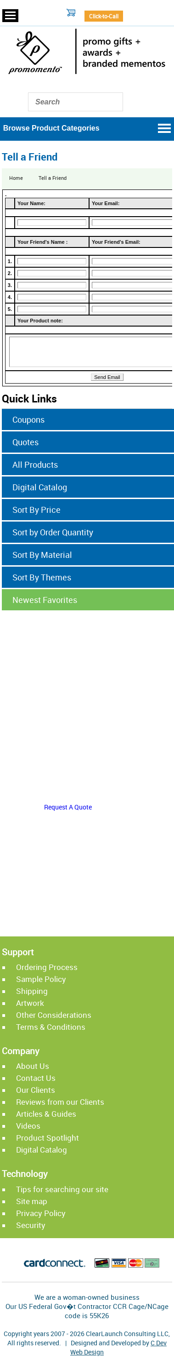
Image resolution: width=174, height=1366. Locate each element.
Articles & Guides (46, 1113)
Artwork (30, 1003)
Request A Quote (68, 807)
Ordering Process (47, 967)
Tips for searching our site (62, 1189)
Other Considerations (53, 1015)
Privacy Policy (41, 1213)
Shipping (32, 991)
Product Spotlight (47, 1137)
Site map (31, 1201)
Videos (28, 1125)
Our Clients (35, 1090)
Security (30, 1225)
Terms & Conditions (50, 1027)
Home (16, 177)
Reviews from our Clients (60, 1101)
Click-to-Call (103, 16)
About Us (32, 1066)
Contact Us (36, 1078)
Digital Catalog (41, 1149)
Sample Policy (41, 979)
